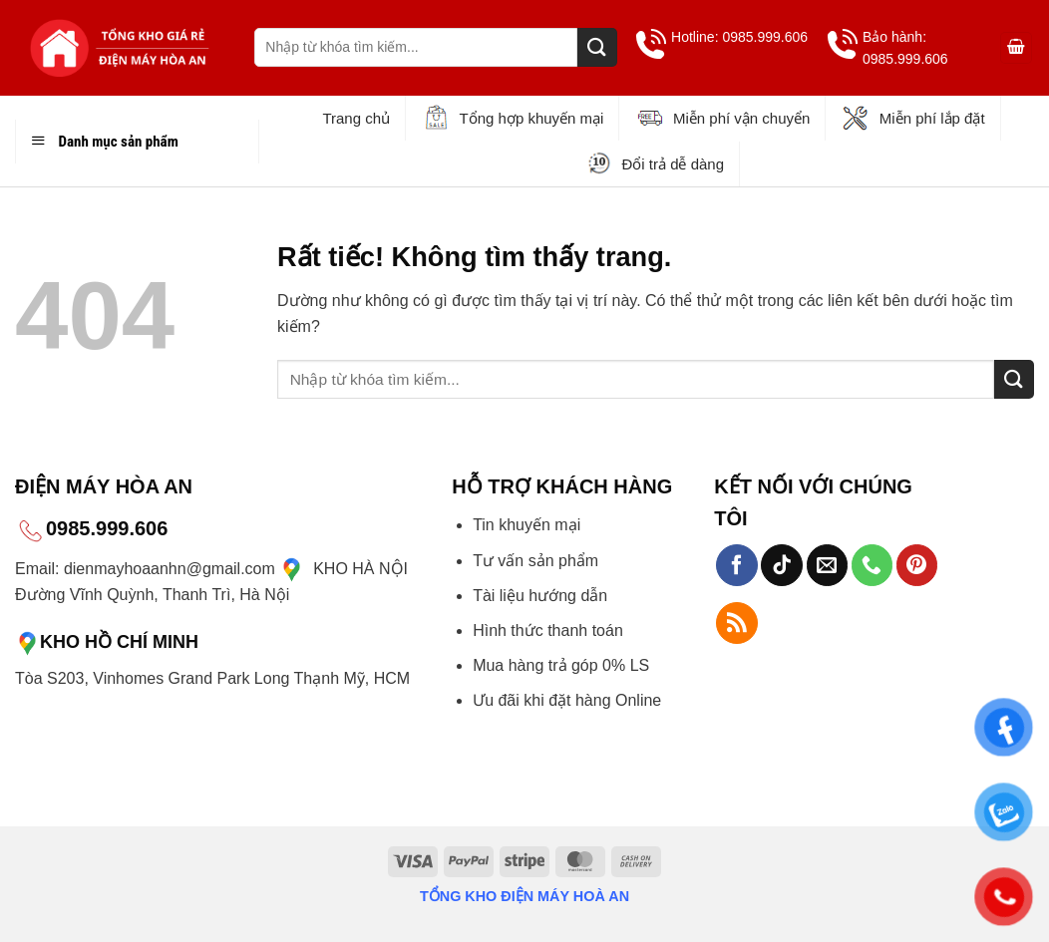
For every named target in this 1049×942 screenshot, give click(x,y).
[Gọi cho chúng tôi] (872, 565)
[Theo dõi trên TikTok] (781, 565)
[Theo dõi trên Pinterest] (916, 565)
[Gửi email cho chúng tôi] (827, 565)
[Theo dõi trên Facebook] (736, 565)
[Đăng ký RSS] (736, 623)
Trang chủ (356, 118)
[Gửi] (597, 47)
